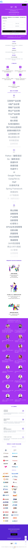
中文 (23, 4)
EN (25, 4)
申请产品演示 (14, 31)
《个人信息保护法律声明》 (15, 33)
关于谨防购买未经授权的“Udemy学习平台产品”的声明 (14, 37)
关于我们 (25, 1)
